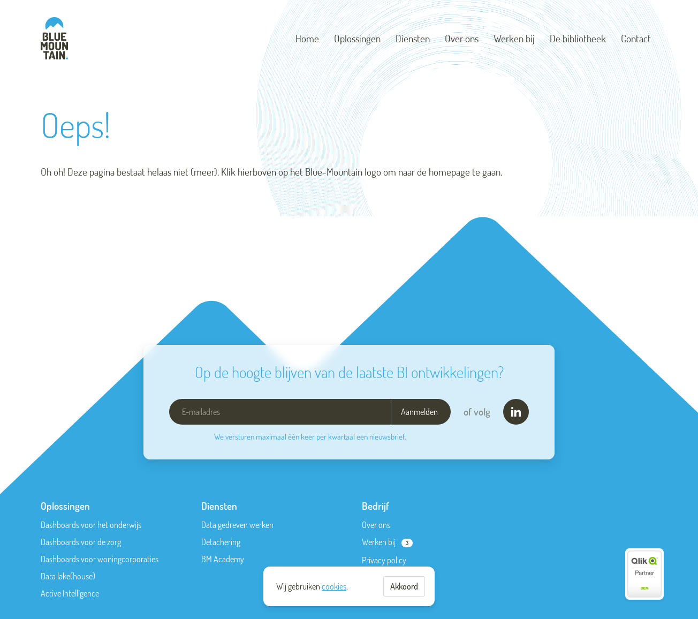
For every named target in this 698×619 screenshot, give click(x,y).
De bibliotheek (578, 38)
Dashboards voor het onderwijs (91, 524)
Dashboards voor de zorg (81, 542)
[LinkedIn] (516, 412)
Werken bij (514, 38)
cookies (334, 586)
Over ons (462, 38)
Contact (636, 38)
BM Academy (222, 559)
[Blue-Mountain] (54, 38)
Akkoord (404, 586)
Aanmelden (419, 411)
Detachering (220, 542)
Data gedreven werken (237, 524)
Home (307, 38)
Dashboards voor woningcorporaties (99, 559)
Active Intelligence (70, 593)
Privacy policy (384, 560)
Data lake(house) (68, 576)
